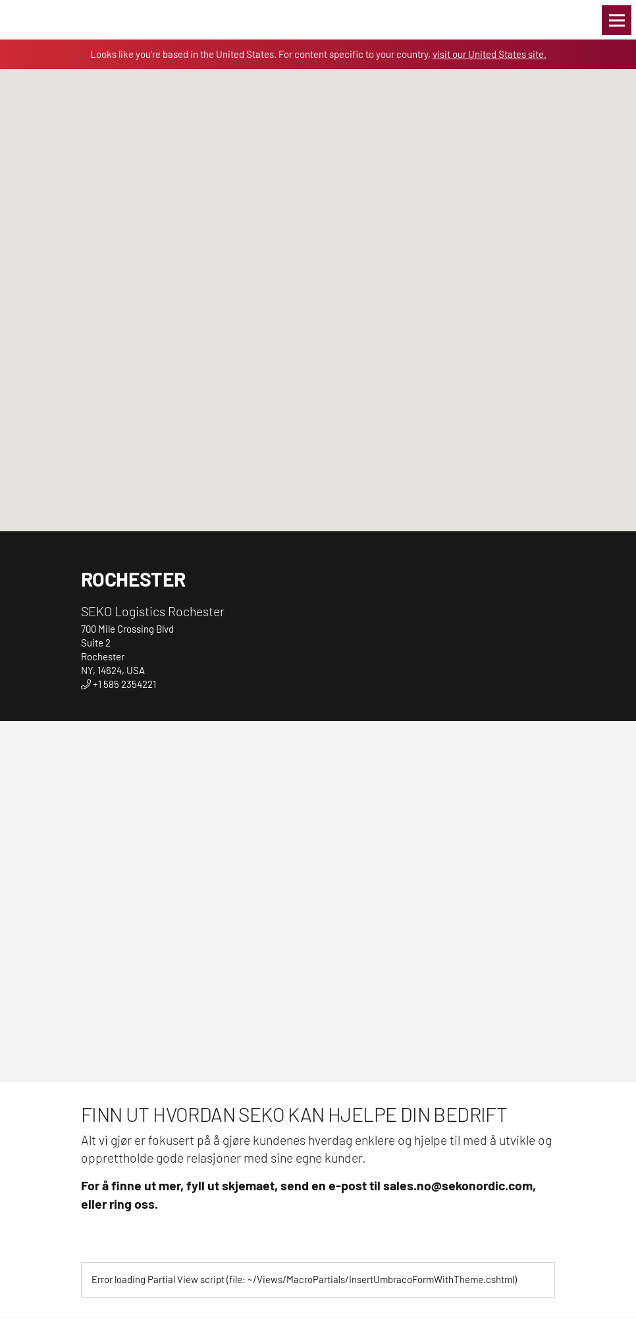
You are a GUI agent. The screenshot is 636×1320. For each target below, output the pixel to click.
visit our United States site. (489, 54)
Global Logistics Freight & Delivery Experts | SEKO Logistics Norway (43, 20)
